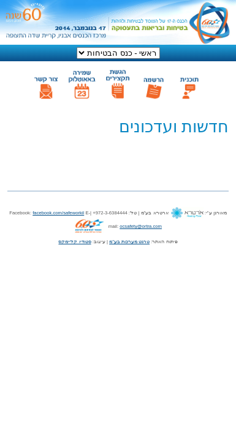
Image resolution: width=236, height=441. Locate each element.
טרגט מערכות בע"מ (129, 241)
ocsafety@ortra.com (141, 226)
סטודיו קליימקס (74, 241)
